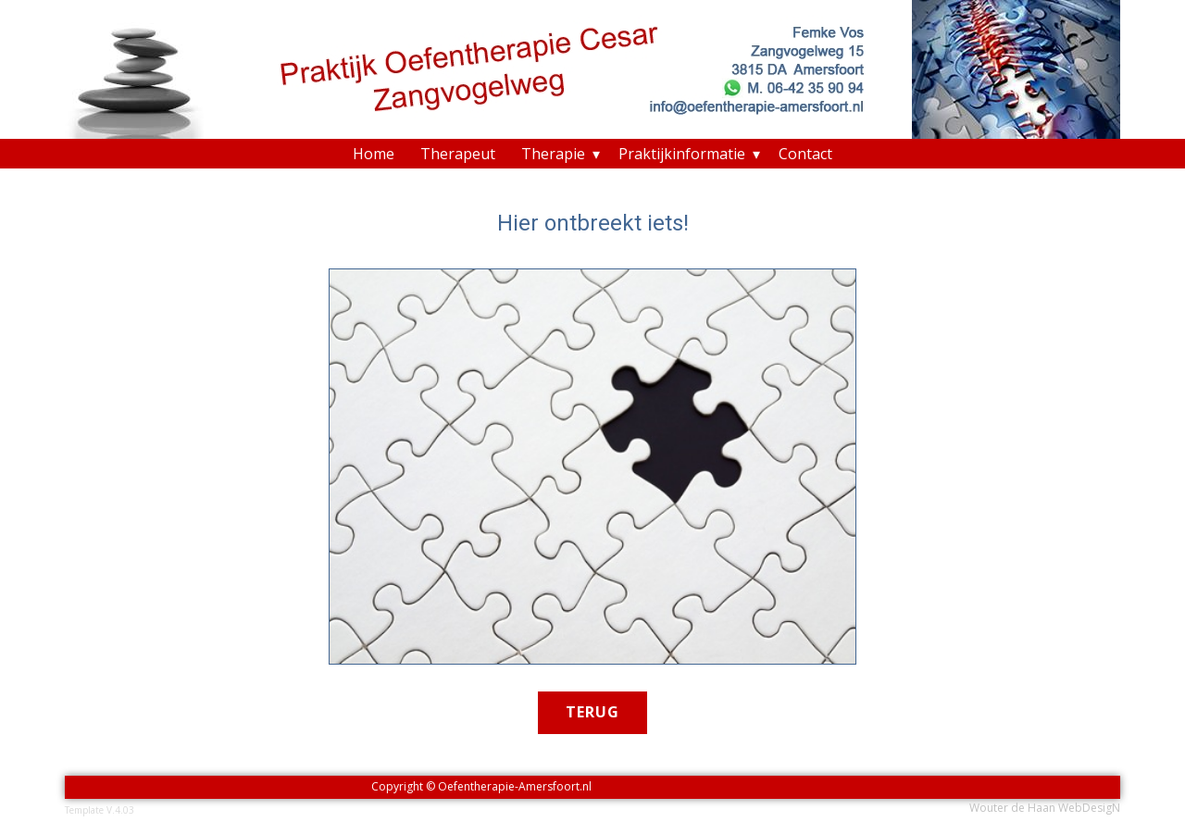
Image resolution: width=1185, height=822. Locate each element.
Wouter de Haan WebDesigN (1044, 808)
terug (592, 712)
